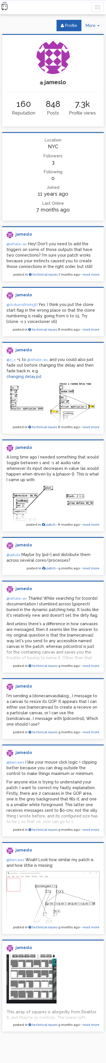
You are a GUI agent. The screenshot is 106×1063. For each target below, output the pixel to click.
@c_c (11, 360)
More (95, 26)
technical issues (43, 274)
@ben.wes (15, 762)
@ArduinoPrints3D (22, 305)
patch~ (49, 525)
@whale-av (17, 244)
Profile (69, 25)
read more (91, 274)
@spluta (13, 555)
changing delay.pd (24, 376)
